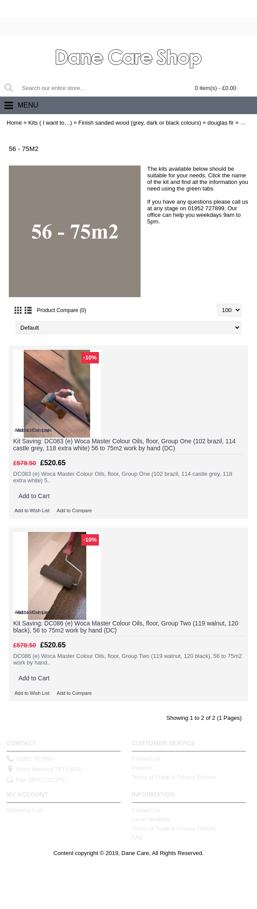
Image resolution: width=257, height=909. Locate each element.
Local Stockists (151, 819)
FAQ (137, 837)
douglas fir (220, 122)
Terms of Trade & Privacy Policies (174, 777)
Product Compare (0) (61, 310)
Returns (142, 768)
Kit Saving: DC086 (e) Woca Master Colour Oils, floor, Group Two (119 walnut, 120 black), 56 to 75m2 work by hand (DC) (125, 627)
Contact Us (146, 758)
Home (14, 122)
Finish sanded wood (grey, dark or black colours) (139, 122)
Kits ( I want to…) (50, 122)
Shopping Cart (25, 810)
